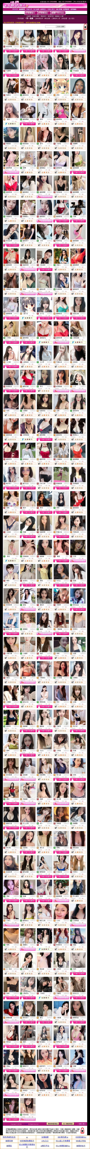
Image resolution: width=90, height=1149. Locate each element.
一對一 (67, 46)
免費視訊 (16, 46)
